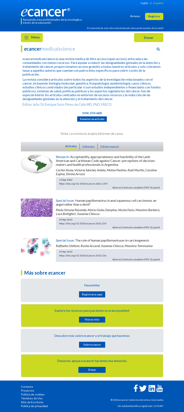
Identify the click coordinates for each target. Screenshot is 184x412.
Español (158, 3)
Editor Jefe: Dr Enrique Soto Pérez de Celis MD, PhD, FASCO (67, 104)
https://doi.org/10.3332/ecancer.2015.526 (82, 255)
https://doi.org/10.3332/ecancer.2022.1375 (83, 183)
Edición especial (109, 146)
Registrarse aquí (92, 294)
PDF (147, 187)
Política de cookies (33, 394)
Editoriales (88, 146)
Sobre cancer (92, 344)
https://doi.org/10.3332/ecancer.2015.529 (82, 223)
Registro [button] (154, 16)
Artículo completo (133, 187)
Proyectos (27, 390)
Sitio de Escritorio (32, 402)
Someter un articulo (92, 119)
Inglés (145, 3)
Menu (32, 37)
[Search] (158, 49)
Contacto (27, 386)
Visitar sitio (92, 319)
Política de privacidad (34, 406)
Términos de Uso (32, 398)
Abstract (117, 187)
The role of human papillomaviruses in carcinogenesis (112, 240)
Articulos (71, 146)
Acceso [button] (135, 16)
